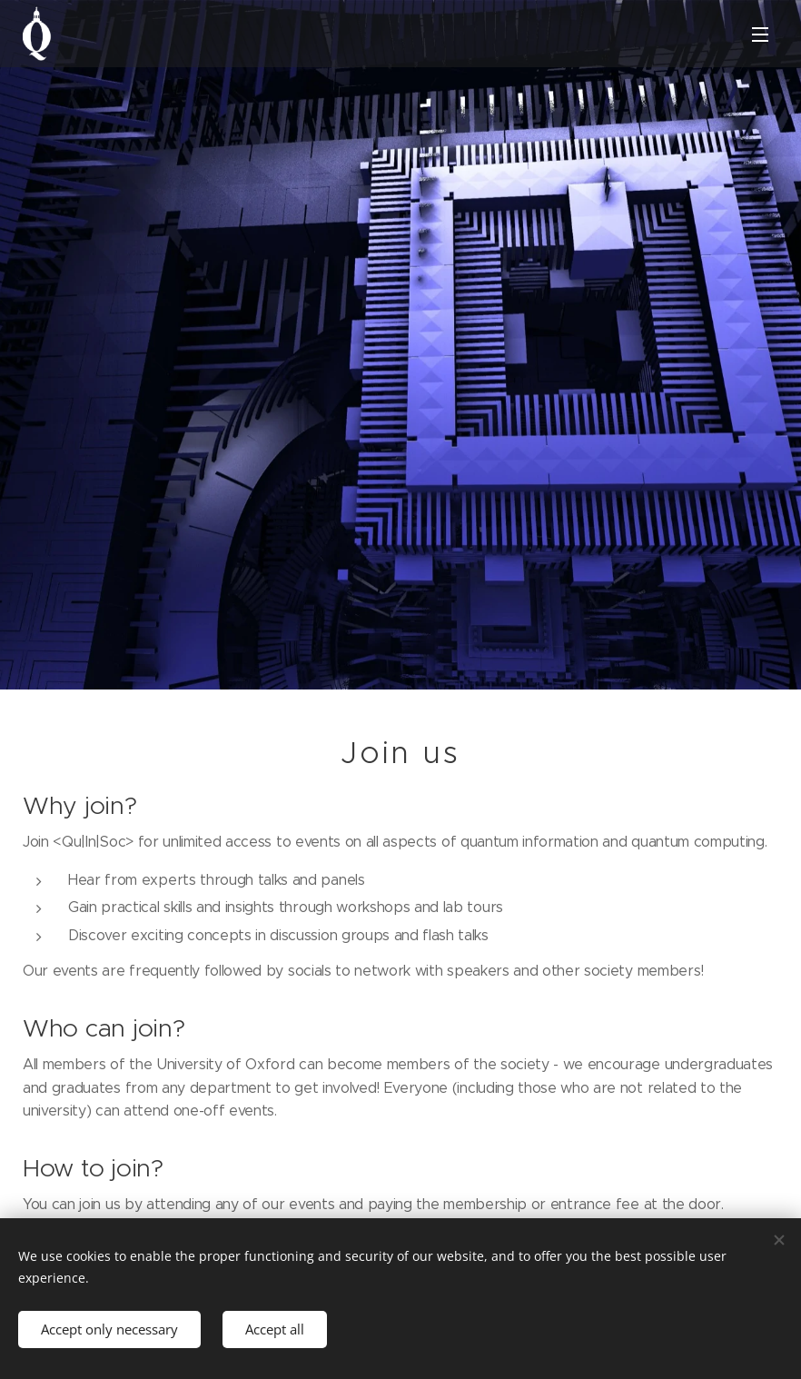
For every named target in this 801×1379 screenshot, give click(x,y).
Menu (760, 34)
